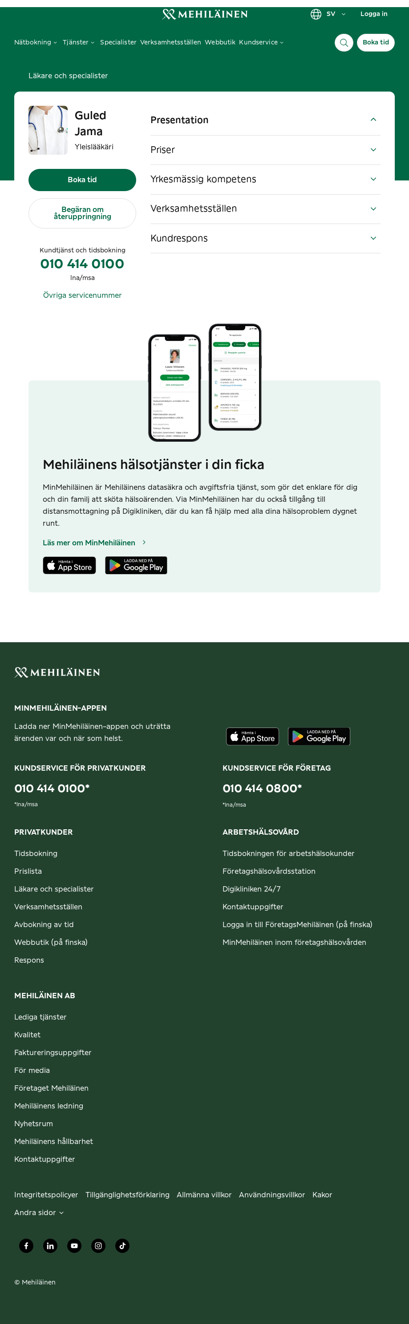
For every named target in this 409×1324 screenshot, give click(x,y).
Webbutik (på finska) (51, 942)
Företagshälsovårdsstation (269, 871)
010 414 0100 (82, 264)
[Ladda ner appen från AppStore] (252, 736)
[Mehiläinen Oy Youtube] (74, 1248)
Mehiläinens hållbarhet (53, 1141)
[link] (204, 14)
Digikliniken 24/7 (252, 889)
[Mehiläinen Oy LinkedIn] (50, 1248)
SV (328, 14)
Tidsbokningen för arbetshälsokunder (289, 853)
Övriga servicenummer (82, 295)
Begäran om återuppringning (82, 213)
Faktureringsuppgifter (53, 1052)
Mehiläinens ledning (48, 1106)
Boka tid (376, 43)
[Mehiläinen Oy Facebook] (26, 1248)
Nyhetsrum (33, 1124)
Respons (29, 960)
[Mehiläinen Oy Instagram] (98, 1248)
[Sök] (344, 43)
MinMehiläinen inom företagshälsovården (294, 942)
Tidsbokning (35, 853)
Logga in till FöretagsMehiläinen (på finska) (298, 924)
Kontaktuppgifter (253, 907)
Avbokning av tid (44, 924)
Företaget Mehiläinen (51, 1088)
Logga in (374, 14)
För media (32, 1070)
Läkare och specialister (68, 76)
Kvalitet (27, 1035)
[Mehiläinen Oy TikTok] (122, 1248)
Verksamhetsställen (48, 907)
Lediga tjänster (40, 1017)
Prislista (28, 871)
